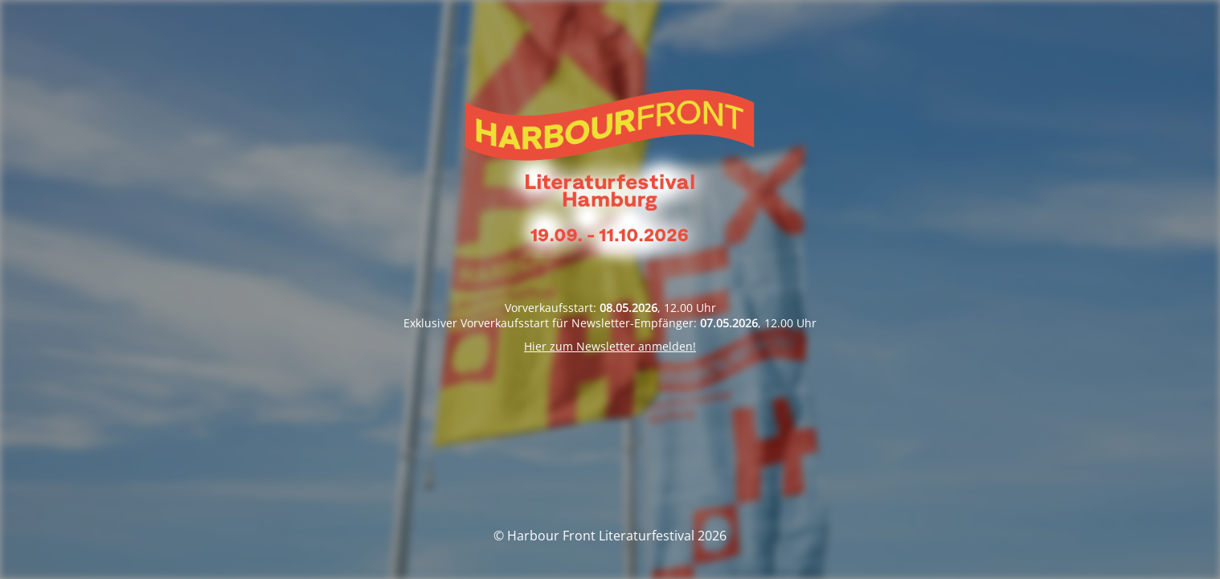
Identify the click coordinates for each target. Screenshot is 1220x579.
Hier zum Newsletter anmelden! (610, 346)
